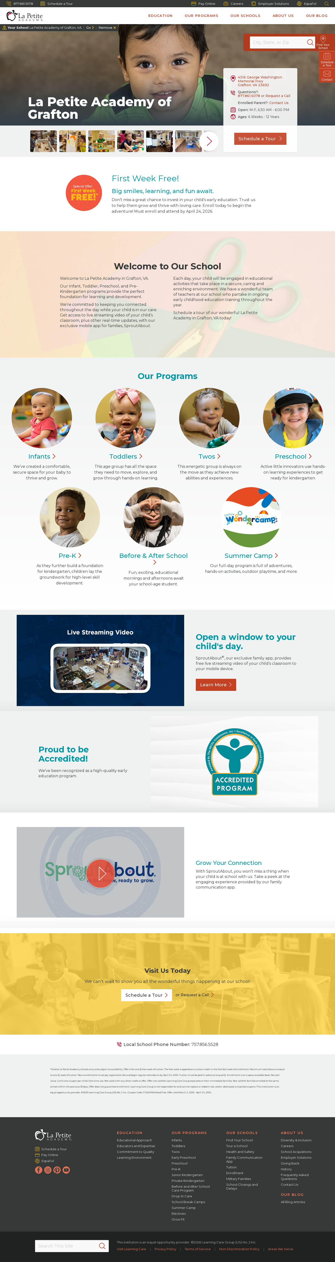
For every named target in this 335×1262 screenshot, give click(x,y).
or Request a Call (192, 995)
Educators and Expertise (136, 1146)
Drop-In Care (182, 1196)
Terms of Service (198, 1249)
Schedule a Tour (56, 3)
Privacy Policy (165, 1249)
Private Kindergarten (188, 1181)
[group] (43, 141)
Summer (251, 556)
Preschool (180, 1163)
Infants (177, 1140)
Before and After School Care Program (191, 1188)
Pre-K (176, 1169)
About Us (283, 16)
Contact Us (279, 103)
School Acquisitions (296, 1152)
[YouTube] (66, 1170)
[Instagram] (47, 1170)
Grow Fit (178, 1219)
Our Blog (317, 16)
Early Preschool (184, 1157)
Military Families (238, 1179)
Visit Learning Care (131, 1249)
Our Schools (245, 16)
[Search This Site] (72, 1246)
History (286, 1169)
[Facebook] (38, 1170)
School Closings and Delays (242, 1186)
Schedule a (146, 995)
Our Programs (201, 16)
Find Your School (239, 1140)
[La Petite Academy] (22, 15)
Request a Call (277, 96)
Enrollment (234, 1173)
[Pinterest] (57, 1170)
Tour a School (237, 1146)
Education (160, 16)
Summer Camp (184, 1208)
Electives (179, 1213)
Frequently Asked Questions (295, 1177)
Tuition (231, 1167)
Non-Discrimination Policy (239, 1249)
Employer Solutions (270, 4)
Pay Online (203, 4)
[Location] (285, 42)
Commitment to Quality (135, 1152)
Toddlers (178, 1146)
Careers (233, 4)
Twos (176, 1152)
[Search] (314, 42)
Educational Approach (134, 1140)
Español (306, 3)
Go (88, 27)
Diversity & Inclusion (296, 1140)
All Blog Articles (293, 1202)
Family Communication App (244, 1159)
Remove (105, 27)
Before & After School (153, 559)
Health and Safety (240, 1152)
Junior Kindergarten (187, 1175)
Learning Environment (134, 1157)
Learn (216, 684)
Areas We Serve (280, 1249)
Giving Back (290, 1163)
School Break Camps (188, 1202)
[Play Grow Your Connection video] (100, 873)
